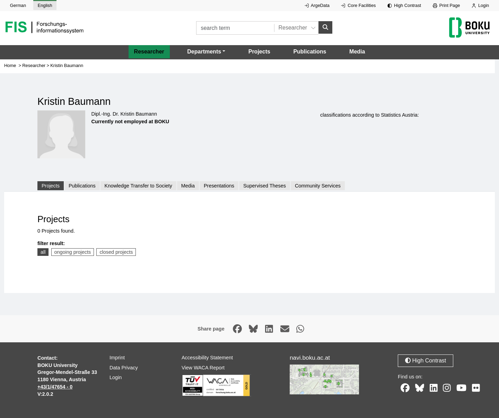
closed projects (116, 252)
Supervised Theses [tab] (264, 186)
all (43, 252)
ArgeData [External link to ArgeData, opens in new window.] (317, 5)
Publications (309, 52)
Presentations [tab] (219, 186)
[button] (206, 51)
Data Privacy (124, 367)
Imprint (117, 357)
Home (10, 65)
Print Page (446, 5)
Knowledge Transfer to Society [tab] (138, 186)
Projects (259, 52)
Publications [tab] (82, 186)
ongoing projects (72, 252)
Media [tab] (188, 186)
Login (480, 5)
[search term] (235, 28)
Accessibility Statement (207, 357)
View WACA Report (203, 367)
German (18, 5)
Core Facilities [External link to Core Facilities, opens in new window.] (358, 5)
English (45, 5)
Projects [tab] (51, 186)
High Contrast (404, 5)
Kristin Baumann (66, 65)
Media (357, 52)
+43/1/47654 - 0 (54, 387)
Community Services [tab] (318, 186)
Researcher (149, 52)
